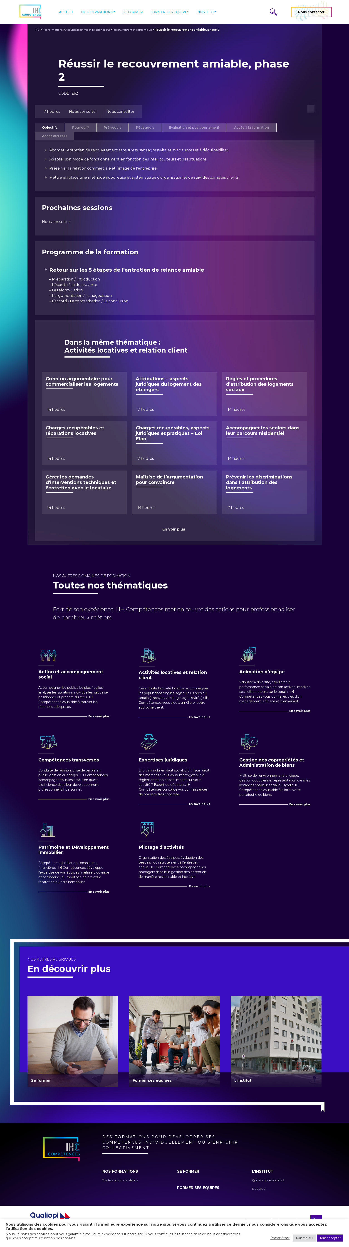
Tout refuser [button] (304, 1238)
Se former (133, 12)
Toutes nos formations (120, 1180)
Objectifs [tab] (49, 127)
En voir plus (173, 529)
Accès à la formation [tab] (251, 127)
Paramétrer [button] (280, 1238)
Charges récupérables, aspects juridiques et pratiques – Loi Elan (173, 433)
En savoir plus (98, 716)
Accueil (66, 12)
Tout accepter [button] (330, 1238)
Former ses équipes (169, 12)
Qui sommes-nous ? (268, 1180)
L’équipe (259, 1189)
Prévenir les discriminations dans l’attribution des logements (259, 482)
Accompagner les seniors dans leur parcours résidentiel (262, 430)
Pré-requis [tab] (112, 127)
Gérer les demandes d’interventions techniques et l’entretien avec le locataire (81, 482)
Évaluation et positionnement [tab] (194, 127)
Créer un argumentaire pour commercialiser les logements (82, 381)
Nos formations (97, 12)
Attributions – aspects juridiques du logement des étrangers (169, 384)
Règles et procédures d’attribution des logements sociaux (260, 384)
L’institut (205, 12)
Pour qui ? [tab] (80, 127)
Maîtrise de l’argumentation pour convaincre (169, 479)
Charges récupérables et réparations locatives (75, 430)
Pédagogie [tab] (145, 127)
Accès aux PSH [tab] (54, 136)
